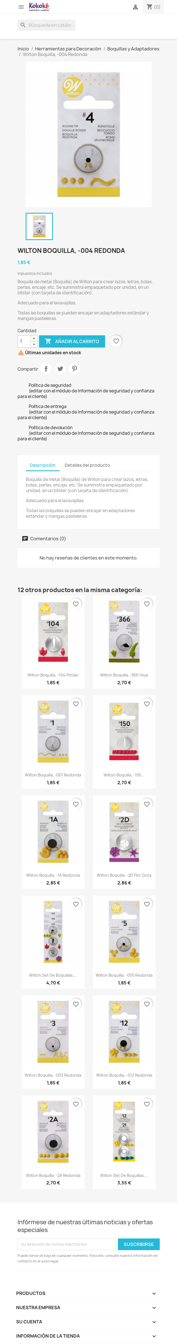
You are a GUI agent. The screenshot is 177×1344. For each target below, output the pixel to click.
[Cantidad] (24, 341)
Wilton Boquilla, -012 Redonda (124, 1075)
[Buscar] (47, 25)
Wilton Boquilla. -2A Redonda (53, 1175)
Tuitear (60, 368)
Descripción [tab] (42, 465)
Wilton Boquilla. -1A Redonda (53, 875)
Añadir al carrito (72, 341)
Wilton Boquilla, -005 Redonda (124, 975)
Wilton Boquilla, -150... (124, 775)
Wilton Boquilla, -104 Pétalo (53, 675)
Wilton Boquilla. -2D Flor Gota (124, 875)
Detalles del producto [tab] (87, 465)
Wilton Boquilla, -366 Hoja (124, 675)
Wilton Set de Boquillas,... (53, 975)
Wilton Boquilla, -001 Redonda (53, 775)
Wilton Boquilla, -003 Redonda (53, 1075)
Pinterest (74, 368)
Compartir (46, 368)
